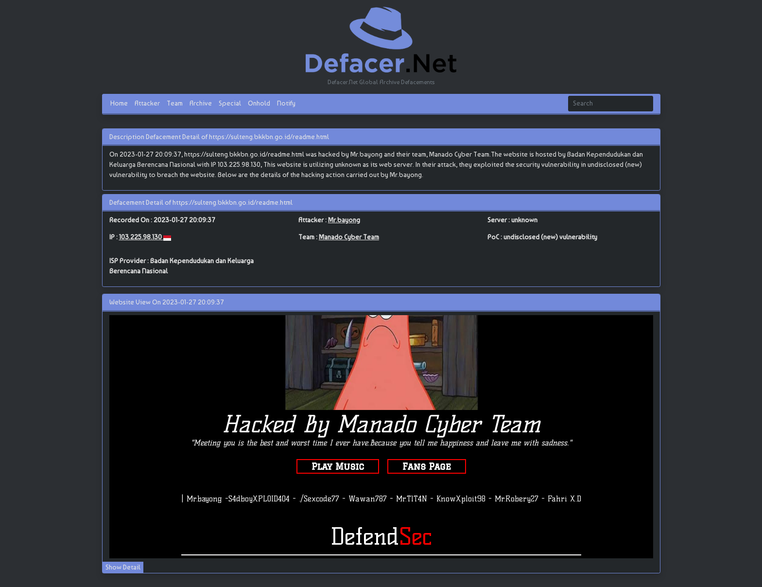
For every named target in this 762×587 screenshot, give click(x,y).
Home (119, 103)
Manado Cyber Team (349, 237)
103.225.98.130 (141, 237)
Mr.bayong (344, 220)
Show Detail (122, 567)
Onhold (259, 103)
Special (230, 103)
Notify (286, 103)
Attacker (147, 103)
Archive (201, 103)
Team (175, 103)
